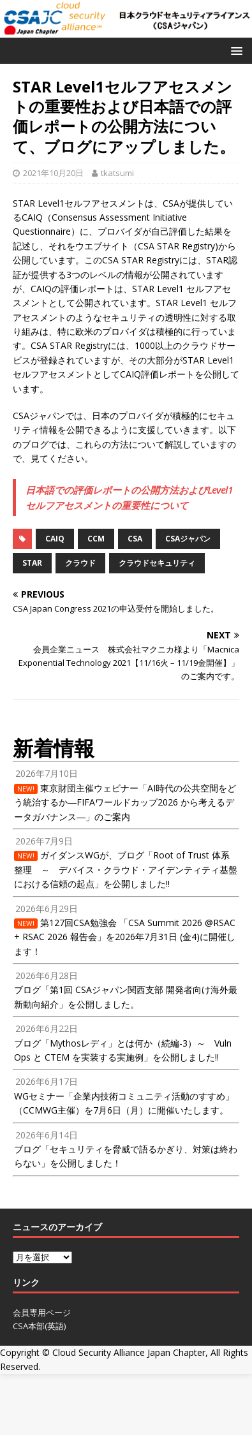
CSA (135, 538)
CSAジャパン (188, 538)
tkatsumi (117, 173)
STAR (32, 562)
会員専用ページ (42, 1312)
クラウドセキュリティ (157, 562)
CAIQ (54, 538)
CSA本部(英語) (39, 1326)
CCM (96, 538)
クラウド (80, 562)
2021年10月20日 (53, 173)
